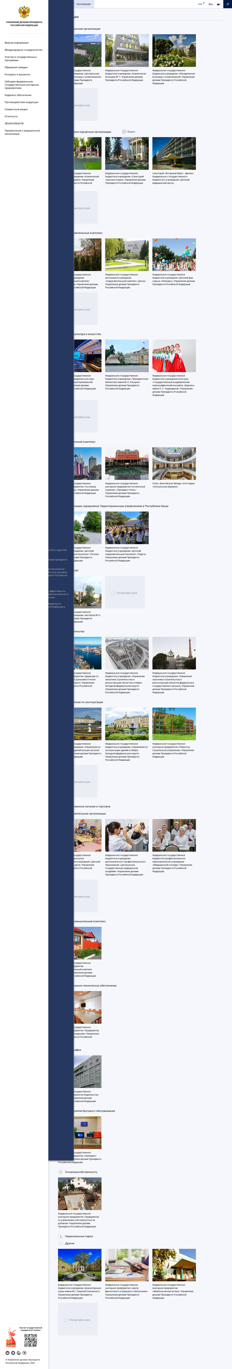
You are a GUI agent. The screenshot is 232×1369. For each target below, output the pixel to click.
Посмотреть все (81, 113)
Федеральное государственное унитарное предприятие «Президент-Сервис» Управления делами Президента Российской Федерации (79, 1164)
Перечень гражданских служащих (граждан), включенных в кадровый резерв (22, 717)
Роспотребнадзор (13, 705)
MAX (24, 1353)
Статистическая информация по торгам (21, 714)
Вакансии (9, 726)
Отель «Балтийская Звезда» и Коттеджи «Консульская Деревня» (173, 492)
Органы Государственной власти (21, 692)
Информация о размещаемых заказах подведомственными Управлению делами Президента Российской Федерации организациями (21, 693)
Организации (84, 4)
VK (7, 1353)
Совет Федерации (13, 679)
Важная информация (16, 43)
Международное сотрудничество (22, 50)
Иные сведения (12, 689)
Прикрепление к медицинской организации (21, 132)
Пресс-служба (104, 4)
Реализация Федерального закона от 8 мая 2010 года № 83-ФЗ (22, 640)
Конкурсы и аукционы (17, 74)
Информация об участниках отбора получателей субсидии (20, 658)
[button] (11, 1337)
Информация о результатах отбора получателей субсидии (20, 667)
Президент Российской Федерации (22, 664)
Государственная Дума (16, 686)
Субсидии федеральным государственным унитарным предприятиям (21, 84)
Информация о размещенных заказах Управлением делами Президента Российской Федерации (20, 658)
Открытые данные (14, 686)
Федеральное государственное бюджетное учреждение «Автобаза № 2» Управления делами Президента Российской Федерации (79, 623)
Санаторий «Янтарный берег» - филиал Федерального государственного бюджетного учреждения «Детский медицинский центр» (172, 185)
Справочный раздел (16, 109)
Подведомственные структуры (68, 12)
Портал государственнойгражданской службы (30, 1329)
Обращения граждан (16, 67)
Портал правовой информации (20, 698)
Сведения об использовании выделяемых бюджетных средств (22, 681)
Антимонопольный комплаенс (20, 706)
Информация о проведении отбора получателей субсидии (22, 648)
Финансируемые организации (108, 12)
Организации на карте (143, 12)
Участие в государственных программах (20, 59)
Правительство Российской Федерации (18, 671)
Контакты (124, 4)
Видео (140, 138)
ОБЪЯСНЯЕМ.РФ (14, 123)
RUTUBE (19, 1353)
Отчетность (11, 116)
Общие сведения (61, 4)
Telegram (13, 1353)
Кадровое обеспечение (17, 95)
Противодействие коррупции (20, 102)
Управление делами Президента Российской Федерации (24, 23)
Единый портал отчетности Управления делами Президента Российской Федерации (21, 651)
